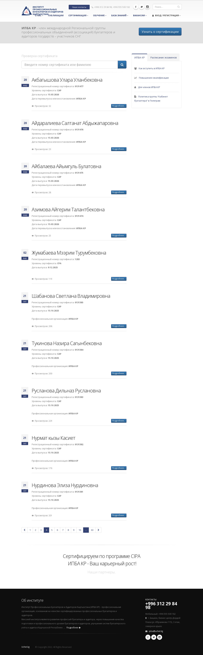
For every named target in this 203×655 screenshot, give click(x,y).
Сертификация (78, 15)
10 (80, 529)
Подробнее (73, 627)
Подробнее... (118, 105)
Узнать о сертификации (160, 32)
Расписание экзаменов (163, 57)
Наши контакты (79, 7)
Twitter (141, 6)
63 (92, 529)
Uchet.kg (25, 646)
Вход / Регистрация (166, 15)
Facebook (135, 6)
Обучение (100, 15)
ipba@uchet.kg (156, 631)
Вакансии (140, 15)
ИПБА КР (139, 57)
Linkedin (159, 637)
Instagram (147, 6)
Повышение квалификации (154, 77)
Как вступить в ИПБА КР (152, 68)
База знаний (119, 15)
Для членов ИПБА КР (149, 87)
